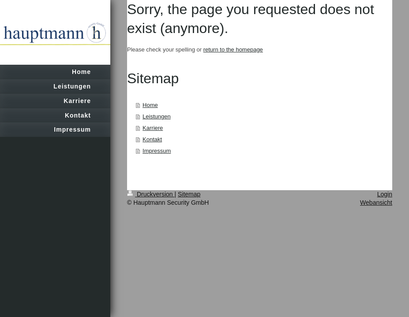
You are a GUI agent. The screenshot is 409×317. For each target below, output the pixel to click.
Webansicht (376, 202)
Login (384, 194)
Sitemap (189, 194)
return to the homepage (233, 49)
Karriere (153, 128)
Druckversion (150, 194)
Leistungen (157, 116)
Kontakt (152, 139)
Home (150, 105)
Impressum (157, 150)
